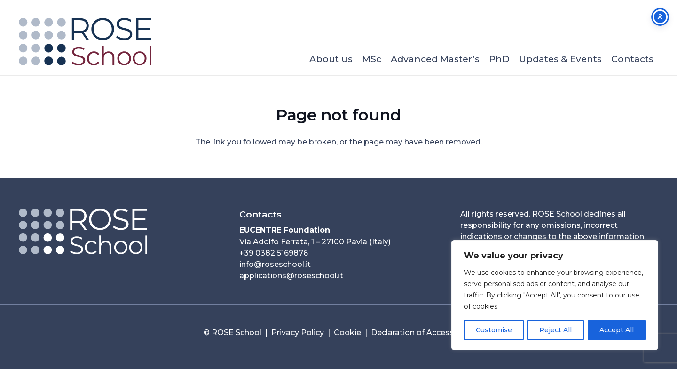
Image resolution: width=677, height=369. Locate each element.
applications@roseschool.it (291, 275)
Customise (494, 330)
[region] (554, 295)
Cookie (347, 332)
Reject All (555, 330)
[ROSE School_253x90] (85, 41)
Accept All (616, 330)
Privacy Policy (297, 332)
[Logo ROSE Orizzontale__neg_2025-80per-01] (118, 231)
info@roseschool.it (275, 264)
